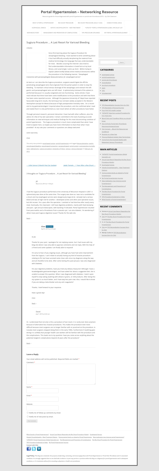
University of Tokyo (58, 149)
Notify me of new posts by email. (41, 417)
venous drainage (76, 149)
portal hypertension (62, 143)
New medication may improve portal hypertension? (108, 437)
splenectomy (34, 149)
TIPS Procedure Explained (91, 33)
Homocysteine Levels (114, 23)
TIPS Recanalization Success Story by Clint (115, 105)
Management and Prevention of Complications (60, 33)
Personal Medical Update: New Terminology (116, 137)
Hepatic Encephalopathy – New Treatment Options (41, 437)
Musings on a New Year (109, 134)
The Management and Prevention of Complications (75, 440)
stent (103, 88)
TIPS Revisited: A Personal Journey (113, 108)
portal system (74, 146)
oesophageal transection (50, 146)
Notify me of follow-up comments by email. (45, 413)
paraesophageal (63, 146)
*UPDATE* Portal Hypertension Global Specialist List (104, 28)
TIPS (103, 91)
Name (29, 387)
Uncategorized (106, 93)
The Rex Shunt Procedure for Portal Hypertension (107, 440)
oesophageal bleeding (33, 146)
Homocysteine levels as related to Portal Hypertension (75, 437)
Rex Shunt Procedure (65, 23)
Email (29, 395)
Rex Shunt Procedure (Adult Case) (90, 23)
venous (68, 149)
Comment (30, 362)
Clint (43, 226)
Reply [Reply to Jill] (28, 218)
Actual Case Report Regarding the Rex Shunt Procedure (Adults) (69, 434)
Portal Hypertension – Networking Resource (79, 11)
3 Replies (29, 48)
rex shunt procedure (108, 85)
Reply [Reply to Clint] (33, 303)
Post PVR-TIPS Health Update (111, 110)
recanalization (106, 83)
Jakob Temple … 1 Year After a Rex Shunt (79, 165)
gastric (91, 143)
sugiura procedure (46, 149)
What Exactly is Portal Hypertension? (114, 199)
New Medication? (33, 33)
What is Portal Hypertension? (43, 23)
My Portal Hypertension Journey (116, 33)
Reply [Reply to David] (28, 343)
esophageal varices (49, 143)
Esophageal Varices (39, 28)
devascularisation (82, 143)
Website (29, 404)
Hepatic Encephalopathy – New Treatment (65, 28)
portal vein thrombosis (109, 80)
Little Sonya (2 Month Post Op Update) (41, 165)
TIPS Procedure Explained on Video (113, 197)
